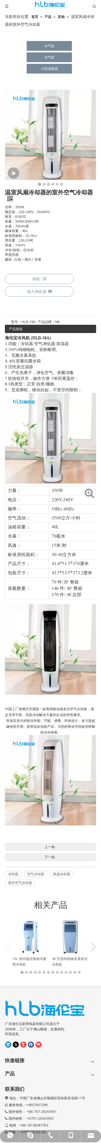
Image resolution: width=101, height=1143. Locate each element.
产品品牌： (46, 321)
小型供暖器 (49, 68)
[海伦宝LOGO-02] (45, 977)
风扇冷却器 (61, 874)
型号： (16, 321)
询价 (39, 279)
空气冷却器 (35, 874)
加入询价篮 (39, 291)
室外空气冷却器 (20, 882)
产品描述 (15, 328)
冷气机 (49, 45)
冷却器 (13, 874)
